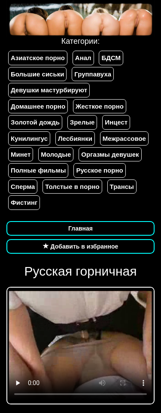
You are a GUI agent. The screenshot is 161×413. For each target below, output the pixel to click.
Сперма (23, 186)
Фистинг (24, 202)
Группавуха (92, 74)
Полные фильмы (38, 170)
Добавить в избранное (80, 246)
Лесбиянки (75, 138)
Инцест (116, 122)
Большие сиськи (37, 74)
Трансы (122, 186)
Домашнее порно (38, 106)
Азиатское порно (38, 57)
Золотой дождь (35, 122)
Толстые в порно (72, 186)
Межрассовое (124, 138)
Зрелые (82, 122)
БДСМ (111, 57)
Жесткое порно (100, 106)
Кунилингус (29, 138)
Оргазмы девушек (110, 154)
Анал (83, 57)
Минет (20, 154)
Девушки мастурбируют (49, 90)
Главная (80, 228)
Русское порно (99, 170)
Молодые (56, 154)
